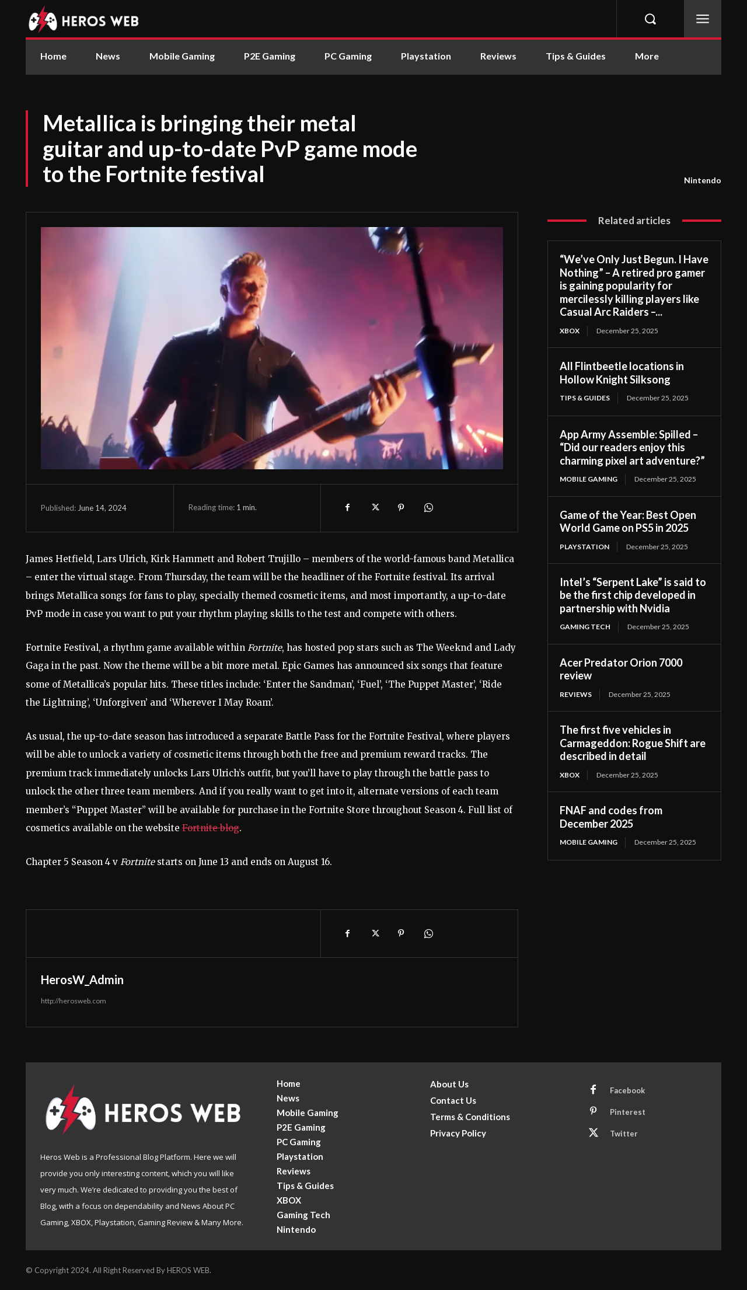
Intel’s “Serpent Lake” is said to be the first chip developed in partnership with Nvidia (633, 595)
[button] (650, 18)
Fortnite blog (210, 828)
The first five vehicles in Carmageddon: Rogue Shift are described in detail (633, 742)
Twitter (624, 1133)
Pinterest (627, 1112)
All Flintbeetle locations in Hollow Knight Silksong (622, 373)
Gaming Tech (585, 626)
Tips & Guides (585, 397)
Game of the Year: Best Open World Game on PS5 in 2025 (628, 521)
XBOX (570, 330)
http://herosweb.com (73, 1000)
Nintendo (702, 180)
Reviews (576, 694)
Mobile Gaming (588, 479)
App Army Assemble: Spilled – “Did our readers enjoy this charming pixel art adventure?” (632, 447)
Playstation (584, 546)
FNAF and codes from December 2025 (611, 817)
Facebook (627, 1090)
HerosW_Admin (82, 979)
